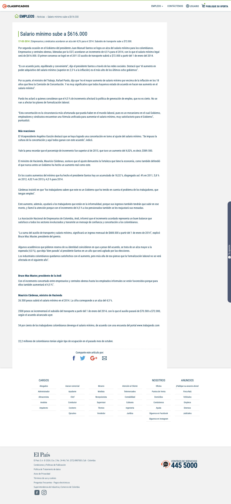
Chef (72, 397)
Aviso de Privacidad (42, 474)
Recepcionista (101, 397)
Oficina (158, 386)
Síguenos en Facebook (158, 413)
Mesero (101, 386)
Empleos (157, 6)
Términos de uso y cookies (45, 478)
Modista (101, 391)
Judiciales (187, 413)
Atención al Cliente (130, 386)
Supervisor (101, 402)
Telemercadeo (130, 391)
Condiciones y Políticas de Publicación (50, 465)
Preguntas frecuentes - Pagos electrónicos (52, 482)
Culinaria (129, 402)
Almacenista (44, 397)
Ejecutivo (72, 413)
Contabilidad (130, 397)
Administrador (44, 391)
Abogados (44, 386)
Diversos (187, 408)
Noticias (42, 16)
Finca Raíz (187, 391)
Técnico (101, 408)
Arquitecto (43, 408)
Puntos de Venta (158, 391)
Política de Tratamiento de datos (47, 469)
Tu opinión (229, 252)
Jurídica (130, 413)
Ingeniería (130, 408)
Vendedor (101, 413)
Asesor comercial (72, 386)
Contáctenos (175, 6)
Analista (43, 402)
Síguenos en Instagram (158, 419)
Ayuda (158, 408)
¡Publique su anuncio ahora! (187, 386)
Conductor (72, 402)
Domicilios (158, 397)
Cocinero (72, 408)
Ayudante (72, 391)
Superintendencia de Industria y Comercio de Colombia (57, 487)
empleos (25, 16)
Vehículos (187, 397)
